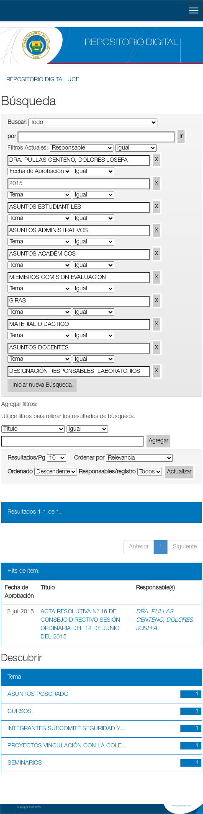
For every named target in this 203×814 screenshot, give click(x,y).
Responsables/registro (107, 472)
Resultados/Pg (26, 458)
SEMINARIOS (25, 763)
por (12, 137)
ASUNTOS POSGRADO (38, 695)
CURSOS (19, 712)
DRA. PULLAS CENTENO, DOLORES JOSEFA (164, 620)
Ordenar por (89, 458)
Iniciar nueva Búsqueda (42, 385)
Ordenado (20, 472)
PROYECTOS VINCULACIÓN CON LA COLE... (67, 746)
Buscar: (17, 123)
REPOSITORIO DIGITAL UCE (42, 80)
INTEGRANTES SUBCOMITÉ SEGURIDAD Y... (66, 729)
